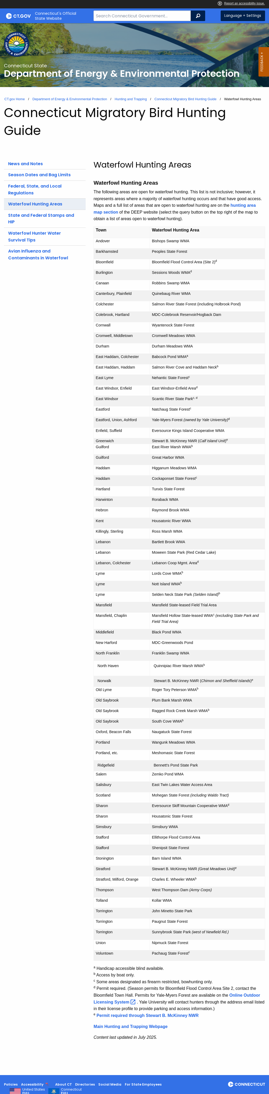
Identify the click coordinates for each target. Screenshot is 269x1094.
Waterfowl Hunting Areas (35, 204)
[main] (134, 549)
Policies (11, 1084)
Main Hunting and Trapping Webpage (130, 1026)
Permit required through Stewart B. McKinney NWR (147, 1015)
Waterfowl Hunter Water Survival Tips (34, 236)
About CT (63, 1084)
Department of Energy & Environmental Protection (69, 99)
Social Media (109, 1084)
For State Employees (143, 1084)
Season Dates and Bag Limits (39, 175)
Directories (85, 1084)
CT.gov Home (14, 99)
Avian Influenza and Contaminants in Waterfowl (38, 254)
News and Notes (25, 164)
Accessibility (32, 1084)
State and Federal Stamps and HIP (41, 218)
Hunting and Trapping (131, 99)
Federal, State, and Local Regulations (34, 189)
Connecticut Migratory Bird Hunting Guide (185, 99)
